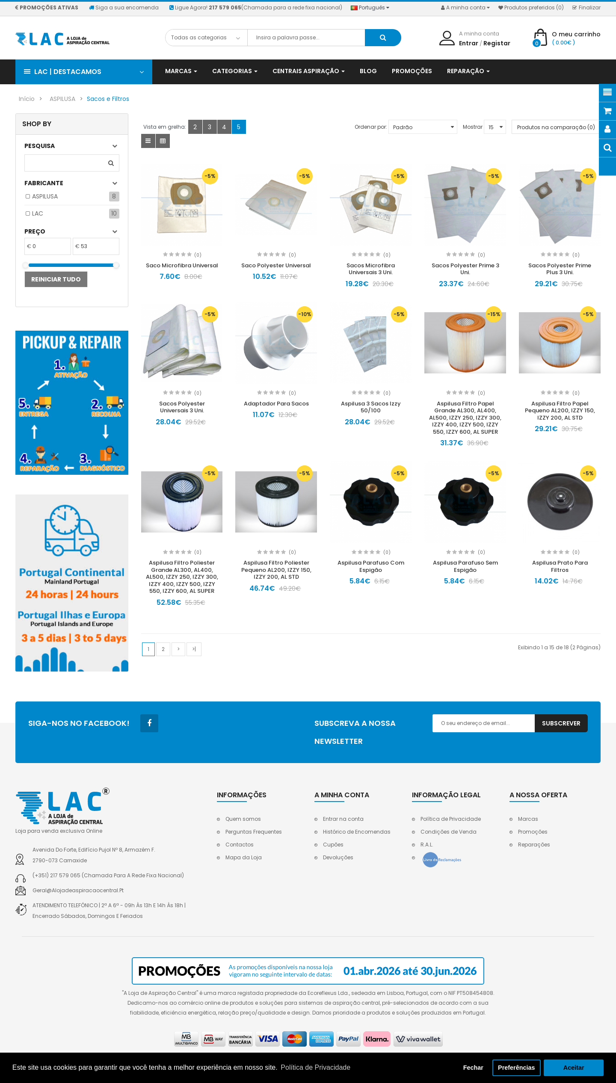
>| (194, 649)
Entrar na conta (343, 819)
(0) (197, 255)
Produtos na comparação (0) (556, 127)
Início (27, 98)
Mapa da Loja (243, 857)
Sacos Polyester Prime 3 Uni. (465, 269)
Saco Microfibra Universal (182, 265)
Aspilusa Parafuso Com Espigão (371, 566)
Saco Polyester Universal (276, 265)
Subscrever (561, 723)
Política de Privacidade (451, 819)
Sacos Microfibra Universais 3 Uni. (370, 269)
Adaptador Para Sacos (276, 403)
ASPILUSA (62, 98)
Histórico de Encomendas (357, 831)
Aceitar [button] (573, 1067)
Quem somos (243, 819)
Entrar (468, 43)
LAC (37, 213)
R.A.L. (427, 844)
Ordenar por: (371, 126)
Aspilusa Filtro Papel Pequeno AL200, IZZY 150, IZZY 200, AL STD (560, 410)
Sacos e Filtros (108, 98)
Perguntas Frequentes (253, 831)
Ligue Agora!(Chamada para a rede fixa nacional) (255, 7)
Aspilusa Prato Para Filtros (560, 566)
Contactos (239, 844)
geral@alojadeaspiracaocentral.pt (78, 890)
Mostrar (473, 126)
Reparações (534, 844)
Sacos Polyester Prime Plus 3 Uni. (559, 269)
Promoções (533, 831)
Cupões (333, 844)
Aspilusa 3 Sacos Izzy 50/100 (371, 407)
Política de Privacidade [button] (315, 1067)
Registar (496, 43)
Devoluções (338, 857)
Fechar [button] (473, 1067)
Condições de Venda (449, 831)
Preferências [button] (516, 1067)
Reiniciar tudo (56, 279)
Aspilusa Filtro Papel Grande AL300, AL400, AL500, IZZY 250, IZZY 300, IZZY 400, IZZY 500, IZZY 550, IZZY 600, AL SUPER (465, 417)
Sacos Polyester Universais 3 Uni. (182, 407)
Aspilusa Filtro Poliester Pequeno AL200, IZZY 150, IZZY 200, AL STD (276, 570)
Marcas (528, 819)
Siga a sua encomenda (124, 7)
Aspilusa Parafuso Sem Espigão (465, 566)
